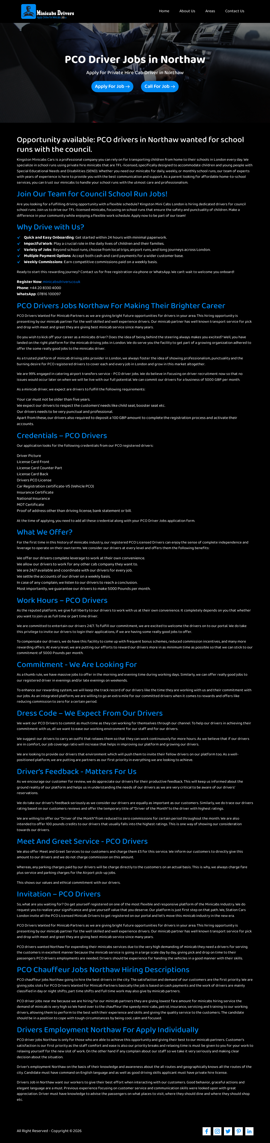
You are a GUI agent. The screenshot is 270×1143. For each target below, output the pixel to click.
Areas (210, 11)
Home (166, 11)
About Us (187, 11)
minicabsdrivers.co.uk (61, 282)
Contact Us (234, 11)
